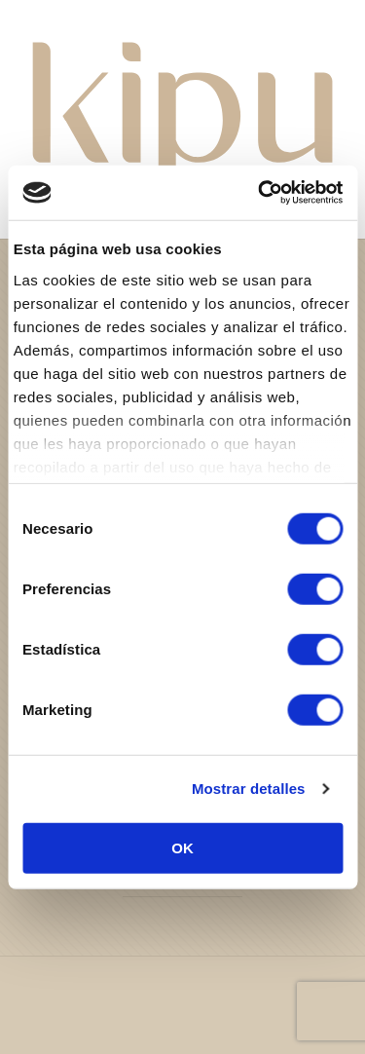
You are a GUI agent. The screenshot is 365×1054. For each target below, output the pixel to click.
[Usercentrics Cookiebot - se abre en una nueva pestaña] (260, 193)
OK (182, 847)
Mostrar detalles (249, 788)
